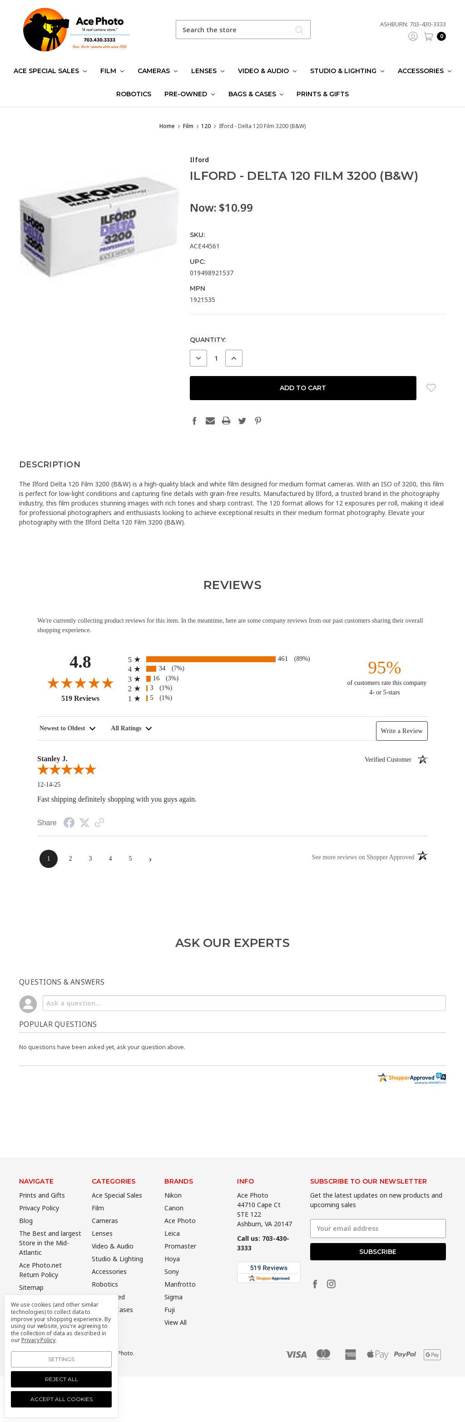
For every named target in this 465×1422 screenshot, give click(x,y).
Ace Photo (180, 1235)
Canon (173, 1223)
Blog (26, 1235)
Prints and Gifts (42, 1210)
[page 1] (49, 859)
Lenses (207, 71)
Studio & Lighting (347, 71)
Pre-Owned (189, 94)
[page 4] (110, 859)
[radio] (232, 659)
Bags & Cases (256, 94)
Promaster (180, 1261)
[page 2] (70, 859)
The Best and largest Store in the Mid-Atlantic (50, 1258)
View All (175, 1337)
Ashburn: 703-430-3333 (413, 24)
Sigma (173, 1312)
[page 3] (90, 859)
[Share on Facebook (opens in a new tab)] (69, 824)
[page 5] (130, 859)
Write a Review (402, 731)
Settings (61, 1359)
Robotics (133, 94)
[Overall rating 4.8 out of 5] (80, 682)
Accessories (424, 71)
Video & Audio (267, 71)
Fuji (169, 1324)
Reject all (61, 1379)
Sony (171, 1286)
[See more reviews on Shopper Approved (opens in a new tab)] (99, 823)
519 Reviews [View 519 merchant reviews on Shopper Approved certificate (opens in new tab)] (92, 698)
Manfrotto (180, 1299)
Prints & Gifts (323, 94)
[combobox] (243, 29)
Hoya (172, 1273)
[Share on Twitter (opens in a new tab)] (84, 823)
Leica (172, 1248)
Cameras (158, 71)
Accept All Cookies (61, 1399)
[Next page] (150, 859)
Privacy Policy (39, 1223)
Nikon (173, 1210)
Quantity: (208, 340)
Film (112, 71)
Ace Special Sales (50, 71)
